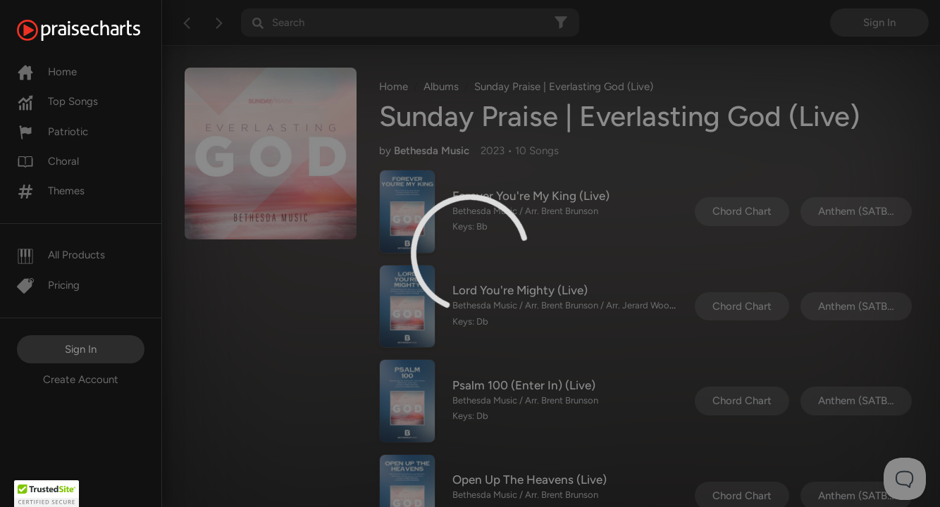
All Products (61, 255)
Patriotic (52, 131)
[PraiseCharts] (96, 30)
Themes (51, 190)
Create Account (80, 379)
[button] (46, 493)
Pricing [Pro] (48, 285)
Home (47, 71)
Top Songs (57, 101)
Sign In (81, 349)
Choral (48, 161)
